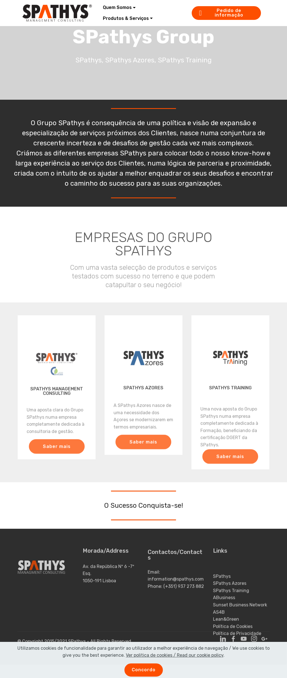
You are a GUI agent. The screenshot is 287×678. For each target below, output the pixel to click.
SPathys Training (231, 607)
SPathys (222, 592)
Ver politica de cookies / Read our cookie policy (174, 661)
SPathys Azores (229, 599)
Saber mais (57, 450)
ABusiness (224, 614)
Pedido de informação (221, 13)
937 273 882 (191, 591)
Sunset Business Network (240, 621)
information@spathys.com (176, 584)
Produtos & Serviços (126, 18)
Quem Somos (117, 7)
